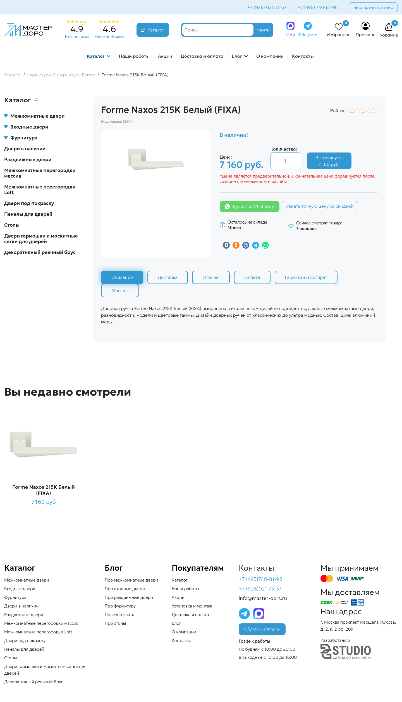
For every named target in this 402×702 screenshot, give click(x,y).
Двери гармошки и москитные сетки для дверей (41, 239)
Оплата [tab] (252, 277)
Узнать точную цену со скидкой (320, 206)
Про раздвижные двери (129, 597)
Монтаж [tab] (120, 290)
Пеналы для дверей (28, 214)
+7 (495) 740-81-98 (318, 7)
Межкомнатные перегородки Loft (39, 189)
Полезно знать (119, 614)
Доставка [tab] (168, 277)
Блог (237, 56)
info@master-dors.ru (263, 598)
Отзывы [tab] (210, 277)
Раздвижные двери (27, 159)
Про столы (115, 623)
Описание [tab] (122, 277)
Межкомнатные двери (34, 116)
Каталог (155, 30)
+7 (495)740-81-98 (261, 579)
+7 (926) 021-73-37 (267, 7)
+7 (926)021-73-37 (260, 588)
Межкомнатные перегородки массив (39, 173)
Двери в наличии (25, 149)
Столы (12, 225)
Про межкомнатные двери (131, 580)
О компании (270, 56)
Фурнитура (20, 138)
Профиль (365, 34)
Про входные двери (125, 588)
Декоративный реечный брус (40, 252)
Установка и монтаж (192, 606)
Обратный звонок (262, 629)
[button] (388, 27)
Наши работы (134, 56)
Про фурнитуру (120, 606)
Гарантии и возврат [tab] (306, 277)
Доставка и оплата (202, 56)
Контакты (303, 56)
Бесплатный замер (373, 7)
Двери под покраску (29, 203)
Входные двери (26, 127)
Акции (165, 56)
